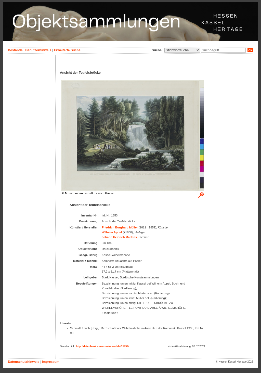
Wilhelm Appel (112, 232)
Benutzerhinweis (38, 50)
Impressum (50, 362)
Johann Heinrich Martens (119, 237)
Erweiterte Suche (67, 50)
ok (250, 50)
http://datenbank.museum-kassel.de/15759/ (102, 346)
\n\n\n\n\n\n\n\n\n (182, 50)
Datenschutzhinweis (23, 362)
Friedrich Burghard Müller (120, 227)
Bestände (15, 50)
